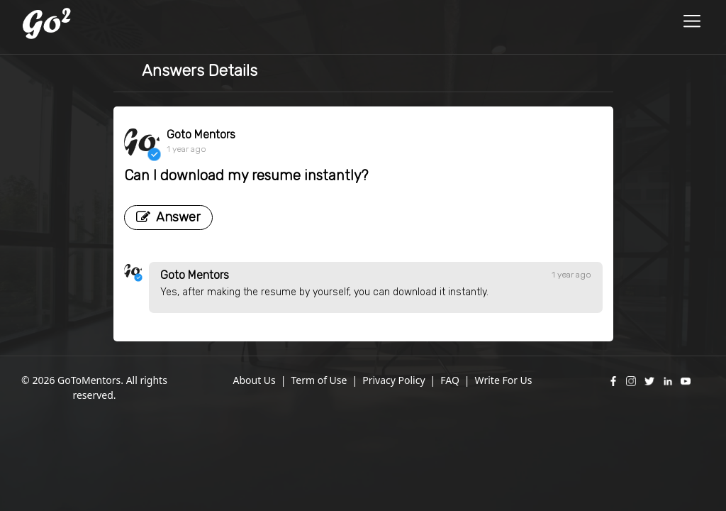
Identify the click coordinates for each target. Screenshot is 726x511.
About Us (254, 380)
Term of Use (319, 380)
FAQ (449, 380)
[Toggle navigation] (692, 23)
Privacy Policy (393, 380)
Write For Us (503, 380)
